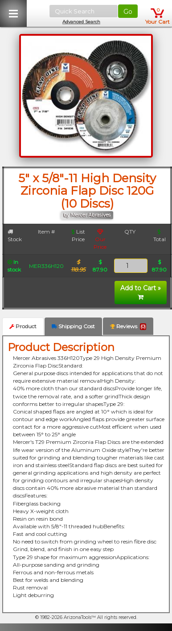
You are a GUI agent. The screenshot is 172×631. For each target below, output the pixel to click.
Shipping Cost (73, 326)
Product (23, 326)
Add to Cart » (140, 292)
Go (127, 12)
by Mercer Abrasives (87, 215)
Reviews (128, 326)
